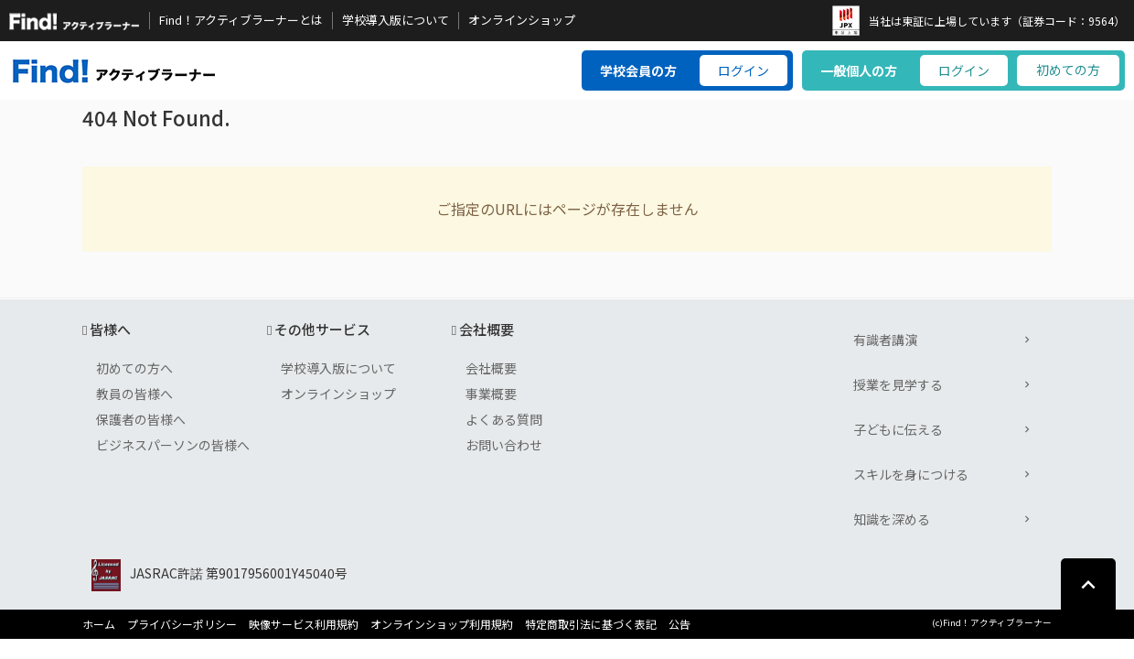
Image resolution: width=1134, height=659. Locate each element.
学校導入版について (395, 20)
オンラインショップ (521, 20)
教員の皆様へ (134, 393)
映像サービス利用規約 (303, 624)
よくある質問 (503, 419)
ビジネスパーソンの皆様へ (173, 445)
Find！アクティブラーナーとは (241, 20)
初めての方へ (134, 368)
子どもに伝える (898, 429)
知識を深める (891, 519)
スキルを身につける (910, 474)
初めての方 (1068, 69)
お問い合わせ (503, 445)
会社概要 (491, 368)
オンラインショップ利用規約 (441, 624)
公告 (679, 624)
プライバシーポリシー (182, 624)
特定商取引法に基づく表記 (591, 624)
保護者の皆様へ (141, 419)
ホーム (98, 624)
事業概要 (491, 393)
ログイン (743, 70)
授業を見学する (898, 384)
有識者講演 (885, 339)
